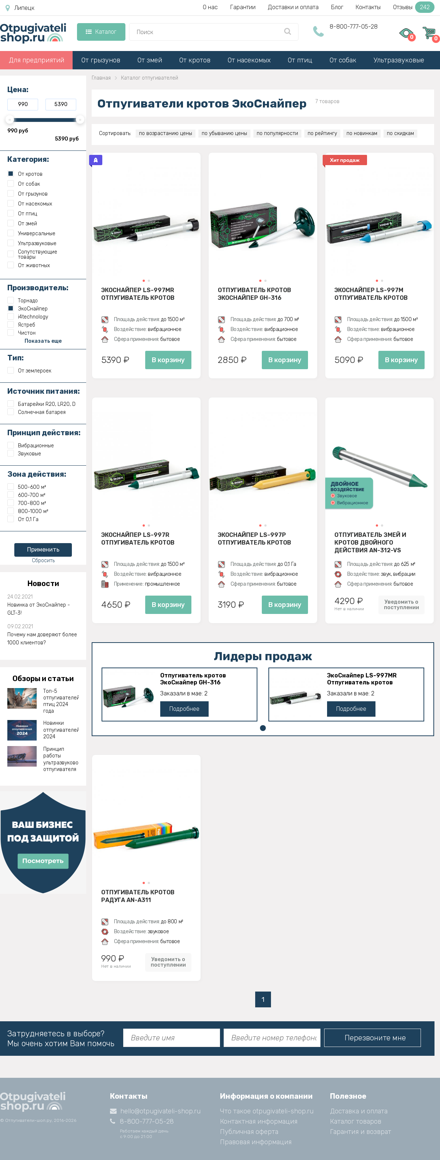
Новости (43, 583)
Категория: (28, 159)
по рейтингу (322, 133)
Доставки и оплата (293, 7)
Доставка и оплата (359, 1111)
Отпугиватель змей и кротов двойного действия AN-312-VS (370, 542)
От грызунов (100, 60)
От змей (150, 60)
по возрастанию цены (165, 133)
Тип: (15, 358)
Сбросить (43, 560)
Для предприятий (36, 60)
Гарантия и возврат (360, 1131)
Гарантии (243, 7)
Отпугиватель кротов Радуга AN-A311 (138, 896)
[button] (144, 281)
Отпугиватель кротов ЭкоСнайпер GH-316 (254, 294)
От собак (343, 60)
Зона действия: (36, 474)
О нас (210, 7)
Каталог (101, 31)
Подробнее (184, 708)
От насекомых (249, 60)
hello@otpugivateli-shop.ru (155, 1111)
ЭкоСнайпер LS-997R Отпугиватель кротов (138, 538)
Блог (337, 7)
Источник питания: (43, 391)
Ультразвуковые (399, 60)
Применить (43, 549)
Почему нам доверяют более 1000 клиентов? (42, 639)
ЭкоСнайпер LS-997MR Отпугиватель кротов (138, 294)
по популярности (277, 133)
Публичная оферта (249, 1131)
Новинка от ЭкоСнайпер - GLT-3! (38, 609)
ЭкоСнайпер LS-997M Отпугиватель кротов (371, 294)
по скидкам (400, 133)
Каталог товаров (355, 1121)
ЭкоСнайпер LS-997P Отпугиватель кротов (254, 538)
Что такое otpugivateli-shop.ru (267, 1111)
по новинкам (361, 133)
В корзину (168, 360)
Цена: (18, 90)
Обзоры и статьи (43, 678)
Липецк (20, 8)
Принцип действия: (44, 433)
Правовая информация (256, 1142)
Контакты (368, 7)
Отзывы (413, 7)
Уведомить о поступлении (401, 605)
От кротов (194, 60)
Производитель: (38, 288)
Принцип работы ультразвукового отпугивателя (61, 759)
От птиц (300, 60)
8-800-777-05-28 (354, 26)
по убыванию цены (224, 133)
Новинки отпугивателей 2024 (61, 729)
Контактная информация (258, 1121)
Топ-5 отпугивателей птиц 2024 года (61, 701)
